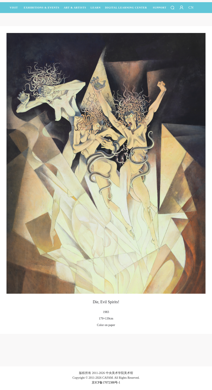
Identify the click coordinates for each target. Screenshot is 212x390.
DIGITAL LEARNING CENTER (126, 7)
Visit (14, 7)
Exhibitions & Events (41, 9)
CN (191, 7)
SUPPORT (160, 9)
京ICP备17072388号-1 (106, 382)
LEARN (95, 9)
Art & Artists (75, 9)
